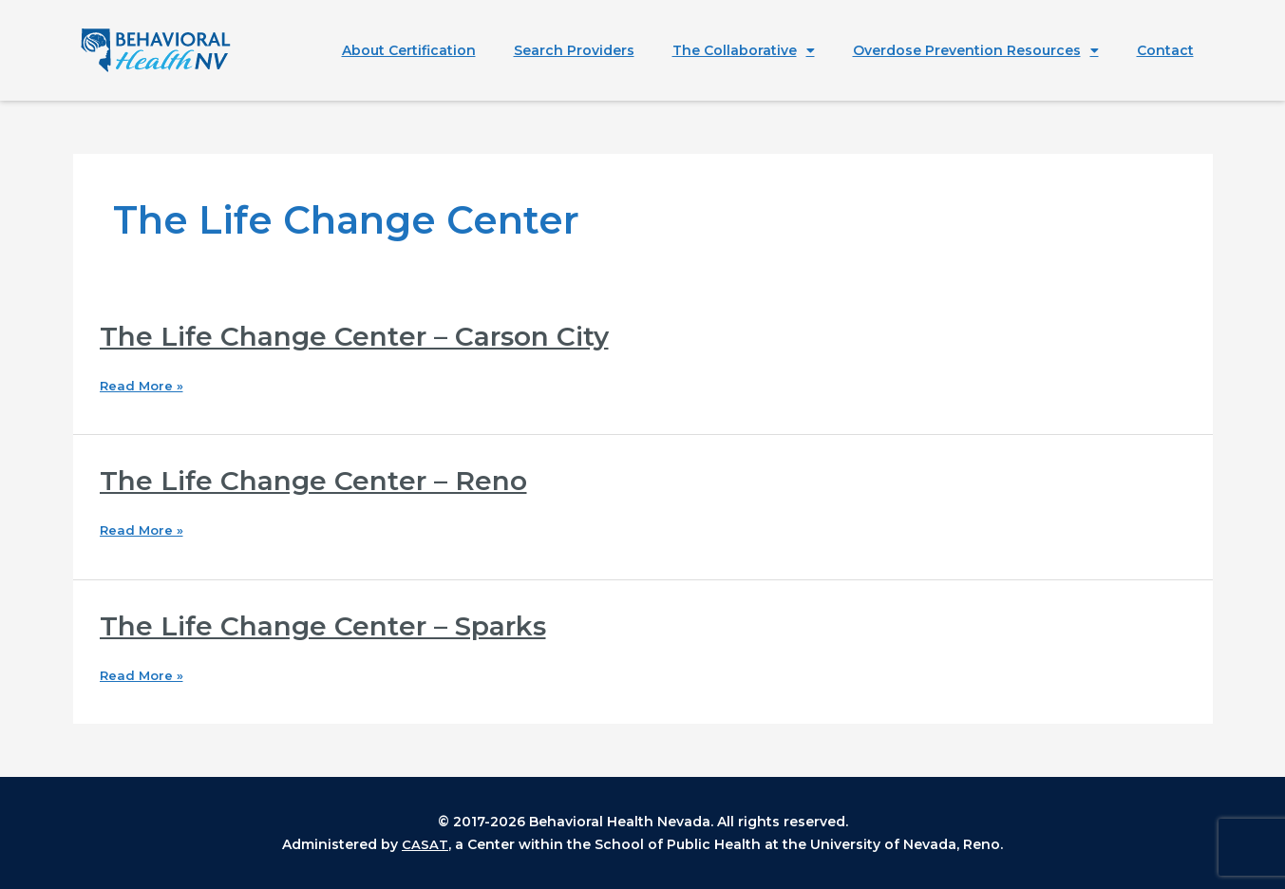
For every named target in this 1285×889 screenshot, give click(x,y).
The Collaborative (743, 50)
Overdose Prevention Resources (976, 50)
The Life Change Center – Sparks (335, 625)
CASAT (425, 844)
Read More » (143, 385)
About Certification (409, 50)
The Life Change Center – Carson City (368, 335)
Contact (1165, 50)
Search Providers (574, 50)
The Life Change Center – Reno (324, 480)
